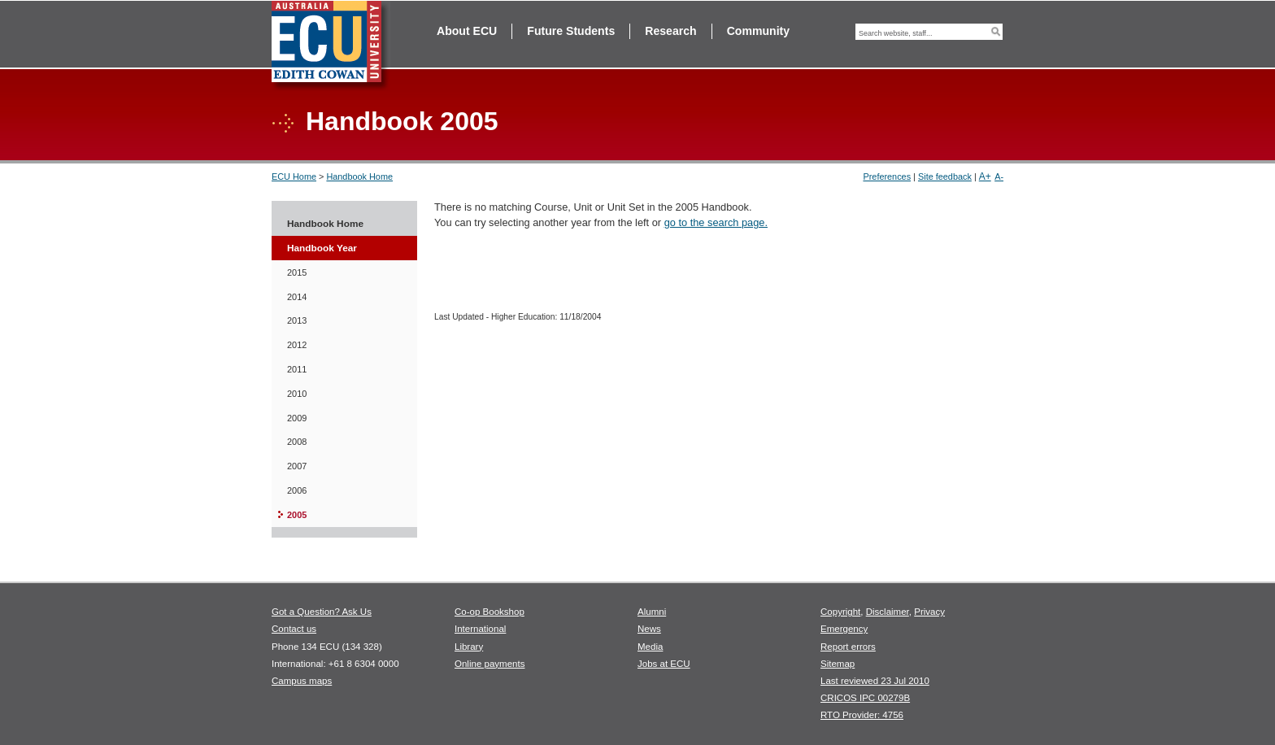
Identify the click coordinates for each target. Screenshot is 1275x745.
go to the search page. (716, 222)
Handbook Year (322, 248)
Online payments (489, 664)
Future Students (571, 30)
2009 (297, 418)
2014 (297, 297)
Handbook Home (359, 176)
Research (670, 30)
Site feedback (945, 176)
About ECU (467, 30)
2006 (297, 490)
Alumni (652, 611)
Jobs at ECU (664, 664)
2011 (297, 369)
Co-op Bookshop (489, 611)
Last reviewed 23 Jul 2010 (874, 681)
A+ (985, 176)
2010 (297, 394)
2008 (297, 442)
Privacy (929, 611)
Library (469, 646)
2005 (297, 515)
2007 (297, 466)
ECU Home (294, 176)
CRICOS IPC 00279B (865, 698)
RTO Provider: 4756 (861, 715)
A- (998, 176)
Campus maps (302, 681)
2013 (297, 320)
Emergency (844, 629)
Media (650, 646)
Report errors (848, 646)
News (649, 629)
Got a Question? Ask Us (322, 611)
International (480, 629)
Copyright (840, 611)
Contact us (294, 629)
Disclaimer (887, 611)
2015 (297, 272)
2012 (297, 345)
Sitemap (837, 664)
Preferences (887, 176)
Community (758, 30)
